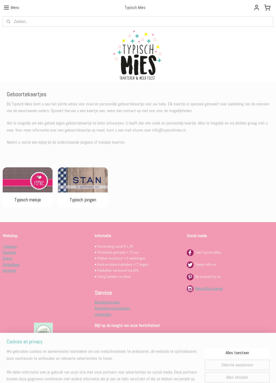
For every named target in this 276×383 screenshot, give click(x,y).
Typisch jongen (83, 199)
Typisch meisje (27, 199)
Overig (7, 258)
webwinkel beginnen (148, 373)
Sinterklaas (11, 264)
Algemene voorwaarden (112, 308)
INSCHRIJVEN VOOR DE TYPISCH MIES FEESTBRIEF (132, 335)
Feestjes (9, 252)
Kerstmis (9, 270)
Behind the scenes (209, 288)
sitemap (121, 373)
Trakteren (10, 246)
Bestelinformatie (107, 302)
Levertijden (103, 314)
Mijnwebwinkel (188, 373)
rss (131, 373)
